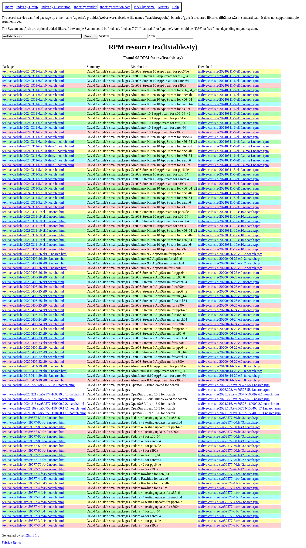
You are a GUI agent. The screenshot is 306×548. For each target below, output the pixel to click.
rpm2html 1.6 (30, 535)
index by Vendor (85, 7)
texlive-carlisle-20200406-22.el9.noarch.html (33, 347)
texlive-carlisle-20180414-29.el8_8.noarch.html (34, 366)
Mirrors (163, 7)
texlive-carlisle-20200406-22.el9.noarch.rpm (228, 347)
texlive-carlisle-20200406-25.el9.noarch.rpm (228, 291)
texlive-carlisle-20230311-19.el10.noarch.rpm (229, 212)
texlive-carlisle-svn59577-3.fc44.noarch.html (33, 511)
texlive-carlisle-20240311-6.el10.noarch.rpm (228, 71)
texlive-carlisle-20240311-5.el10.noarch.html (33, 169)
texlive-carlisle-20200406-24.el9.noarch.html (33, 310)
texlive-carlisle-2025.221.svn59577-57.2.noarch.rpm (234, 399)
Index (9, 7)
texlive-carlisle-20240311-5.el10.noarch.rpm (228, 169)
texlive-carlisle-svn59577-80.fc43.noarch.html (33, 418)
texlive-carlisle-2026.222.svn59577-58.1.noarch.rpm (234, 385)
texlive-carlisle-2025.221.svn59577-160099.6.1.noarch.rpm (238, 394)
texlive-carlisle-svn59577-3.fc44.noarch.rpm (228, 511)
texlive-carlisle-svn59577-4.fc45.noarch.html (33, 474)
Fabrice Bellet (11, 542)
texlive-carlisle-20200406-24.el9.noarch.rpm (228, 310)
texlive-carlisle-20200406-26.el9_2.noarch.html (34, 254)
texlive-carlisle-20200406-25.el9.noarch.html (33, 291)
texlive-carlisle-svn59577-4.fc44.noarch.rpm (228, 492)
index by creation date (115, 7)
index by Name (144, 7)
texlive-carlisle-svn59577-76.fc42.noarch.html (33, 455)
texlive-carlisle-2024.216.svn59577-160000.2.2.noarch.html (43, 403)
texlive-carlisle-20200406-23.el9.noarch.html (33, 329)
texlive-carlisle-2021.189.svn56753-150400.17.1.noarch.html (44, 408)
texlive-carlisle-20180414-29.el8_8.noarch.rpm (230, 366)
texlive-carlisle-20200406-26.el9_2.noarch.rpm (230, 254)
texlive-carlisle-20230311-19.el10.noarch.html (34, 212)
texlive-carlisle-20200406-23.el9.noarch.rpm (228, 329)
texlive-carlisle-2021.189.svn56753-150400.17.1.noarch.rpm (239, 408)
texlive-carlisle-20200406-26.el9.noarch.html (33, 272)
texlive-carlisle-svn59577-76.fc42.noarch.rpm (229, 455)
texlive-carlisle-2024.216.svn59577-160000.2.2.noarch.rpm (238, 403)
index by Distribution (56, 7)
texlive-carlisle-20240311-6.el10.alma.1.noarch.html (38, 141)
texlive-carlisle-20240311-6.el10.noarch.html (33, 71)
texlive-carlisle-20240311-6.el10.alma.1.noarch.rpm (233, 141)
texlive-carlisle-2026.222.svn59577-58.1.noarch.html (38, 385)
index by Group (27, 7)
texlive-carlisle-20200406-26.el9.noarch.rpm (228, 272)
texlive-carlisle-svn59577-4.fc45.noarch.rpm (228, 474)
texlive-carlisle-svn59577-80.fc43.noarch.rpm (229, 418)
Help (175, 7)
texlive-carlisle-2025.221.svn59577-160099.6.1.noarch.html (43, 394)
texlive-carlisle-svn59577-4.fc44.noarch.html (33, 492)
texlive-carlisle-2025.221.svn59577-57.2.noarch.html (38, 399)
